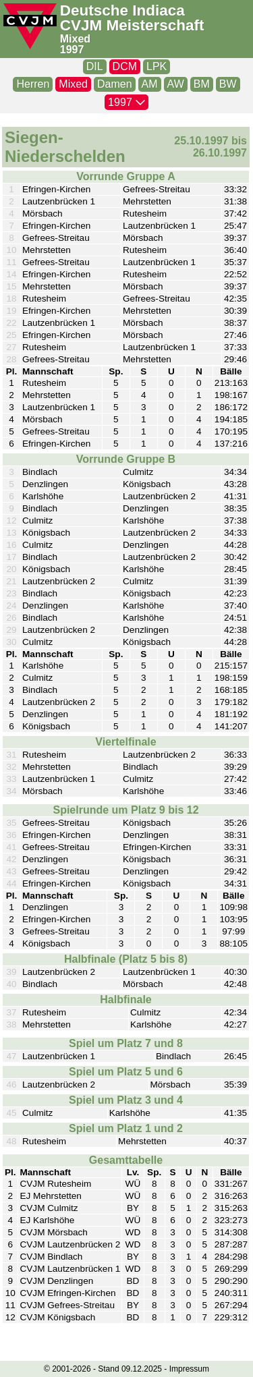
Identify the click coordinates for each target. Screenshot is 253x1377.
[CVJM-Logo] (30, 26)
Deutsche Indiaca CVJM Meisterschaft (132, 18)
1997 (72, 49)
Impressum (189, 1369)
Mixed (75, 39)
